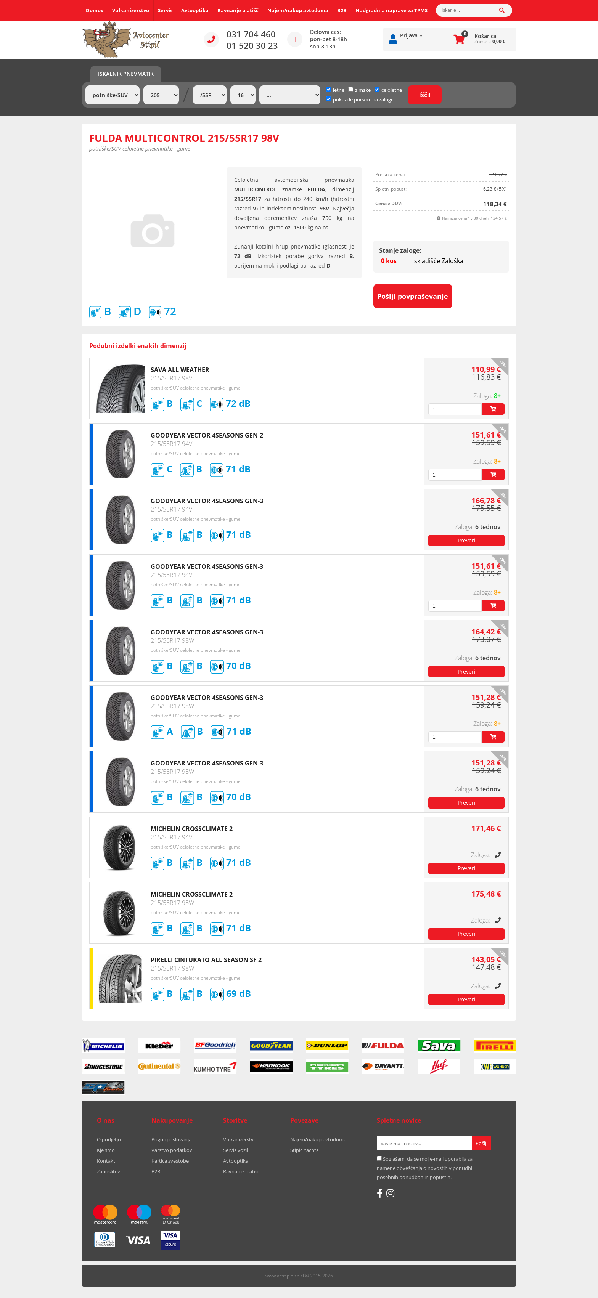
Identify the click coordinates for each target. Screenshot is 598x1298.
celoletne (388, 90)
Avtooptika (195, 10)
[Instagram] (390, 1193)
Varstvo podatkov (171, 1150)
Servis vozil (235, 1150)
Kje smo (106, 1150)
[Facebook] (380, 1193)
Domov (94, 10)
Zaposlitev (108, 1171)
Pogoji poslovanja (171, 1139)
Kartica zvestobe (170, 1160)
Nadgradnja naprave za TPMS (391, 10)
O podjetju (109, 1139)
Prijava (411, 35)
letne (335, 90)
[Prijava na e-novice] (481, 1143)
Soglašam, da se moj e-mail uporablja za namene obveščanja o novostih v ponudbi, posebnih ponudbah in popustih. (425, 1168)
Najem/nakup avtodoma (297, 10)
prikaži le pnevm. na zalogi (362, 99)
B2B (342, 10)
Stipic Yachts (304, 1150)
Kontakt (106, 1160)
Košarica (485, 36)
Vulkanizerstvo (130, 10)
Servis (165, 10)
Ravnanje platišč (238, 10)
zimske (359, 90)
